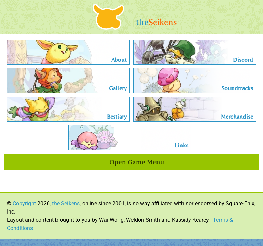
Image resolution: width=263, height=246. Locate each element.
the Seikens (66, 203)
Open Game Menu (131, 162)
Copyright (24, 203)
